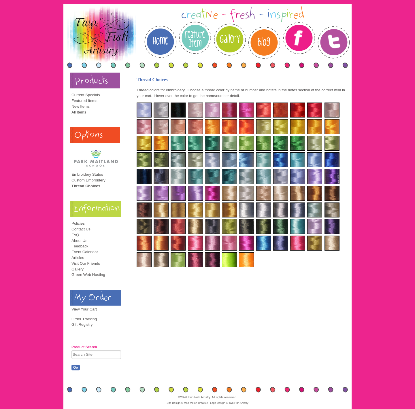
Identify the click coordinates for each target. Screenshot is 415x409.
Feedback (79, 246)
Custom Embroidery (88, 180)
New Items (80, 106)
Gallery (77, 269)
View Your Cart (84, 309)
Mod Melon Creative (196, 403)
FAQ (75, 235)
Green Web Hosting (88, 274)
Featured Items (84, 101)
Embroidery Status (87, 174)
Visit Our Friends (85, 263)
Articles (77, 257)
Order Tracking (84, 319)
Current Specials (85, 95)
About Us (79, 240)
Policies (78, 223)
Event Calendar (84, 252)
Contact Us (80, 229)
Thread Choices (85, 186)
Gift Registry (82, 324)
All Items (78, 112)
